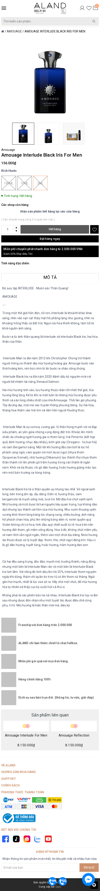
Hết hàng (55, 229)
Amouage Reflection (74, 735)
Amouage (8, 149)
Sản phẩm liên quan (50, 715)
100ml (8, 183)
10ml (24, 183)
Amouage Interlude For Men (26, 735)
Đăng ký (89, 867)
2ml (40, 183)
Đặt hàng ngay (50, 238)
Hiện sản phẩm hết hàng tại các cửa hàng (50, 211)
